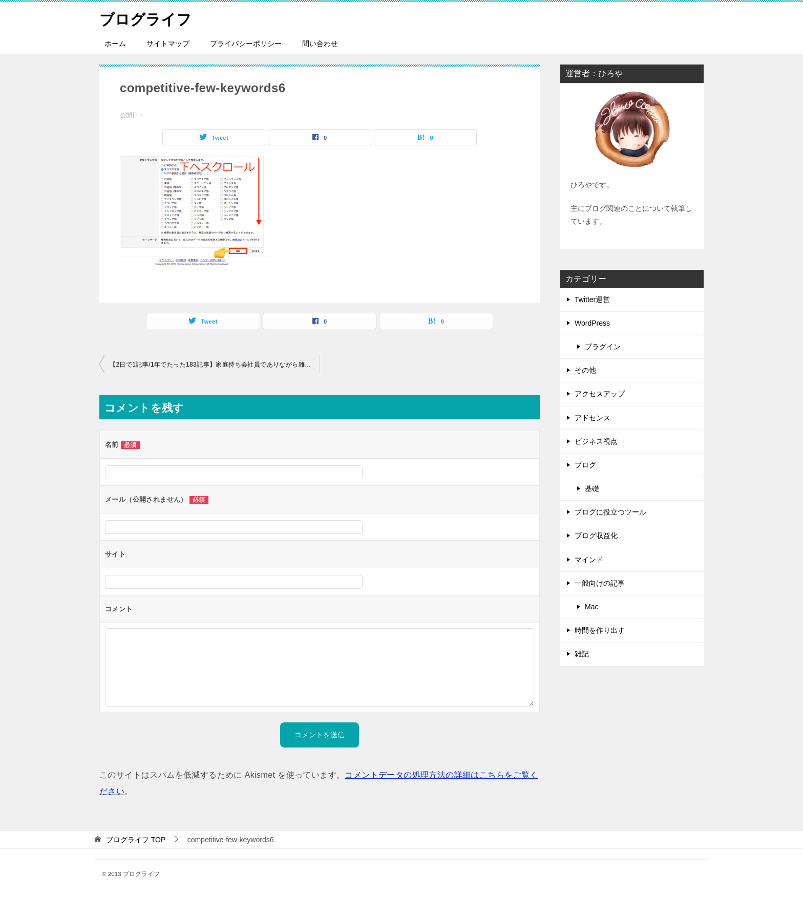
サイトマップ (167, 43)
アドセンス (592, 418)
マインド (589, 559)
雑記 (582, 654)
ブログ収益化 (596, 535)
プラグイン (603, 347)
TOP (135, 840)
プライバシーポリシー (246, 43)
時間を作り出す (600, 630)
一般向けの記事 (600, 583)
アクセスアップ (600, 394)
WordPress (592, 323)
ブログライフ (147, 17)
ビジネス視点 (596, 441)
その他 (585, 370)
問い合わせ (320, 43)
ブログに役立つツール (610, 512)
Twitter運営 (592, 299)
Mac (591, 607)
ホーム (115, 43)
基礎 (592, 488)
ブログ (585, 465)
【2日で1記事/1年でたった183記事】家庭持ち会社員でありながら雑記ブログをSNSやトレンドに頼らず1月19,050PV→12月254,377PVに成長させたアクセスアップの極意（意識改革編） (215, 364)
